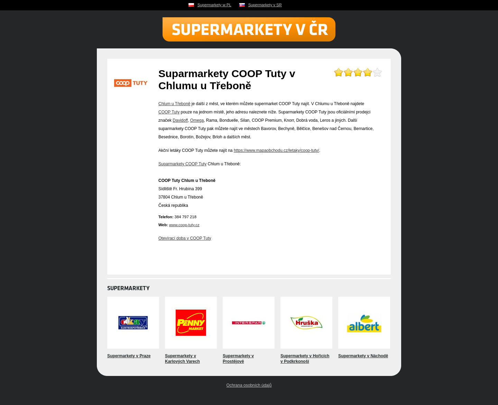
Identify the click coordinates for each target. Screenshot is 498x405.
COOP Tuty (168, 112)
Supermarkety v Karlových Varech (182, 358)
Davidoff (180, 120)
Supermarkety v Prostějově (238, 358)
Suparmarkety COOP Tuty (182, 164)
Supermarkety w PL (214, 5)
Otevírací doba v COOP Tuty (184, 238)
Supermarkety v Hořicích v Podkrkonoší (304, 358)
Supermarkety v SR (265, 5)
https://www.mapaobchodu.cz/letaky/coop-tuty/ (276, 150)
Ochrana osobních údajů (249, 385)
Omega (197, 120)
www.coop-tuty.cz (184, 225)
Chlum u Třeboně (174, 103)
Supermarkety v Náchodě (363, 355)
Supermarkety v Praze (128, 355)
